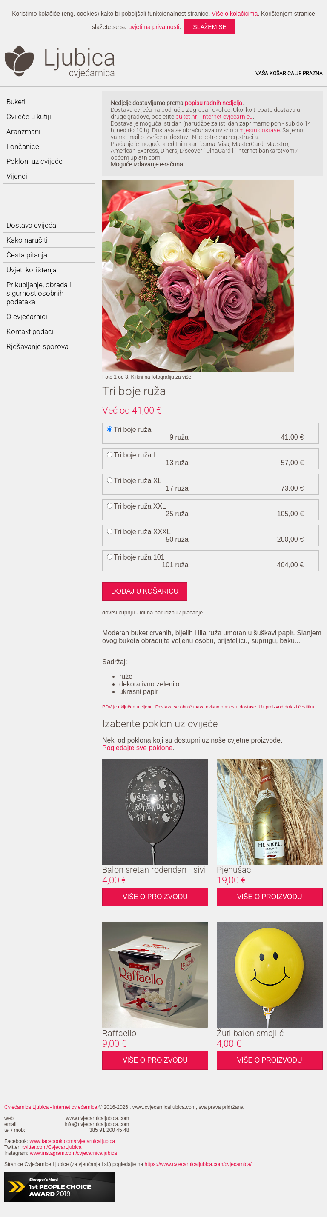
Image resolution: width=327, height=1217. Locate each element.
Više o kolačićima (235, 13)
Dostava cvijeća (31, 225)
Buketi (16, 101)
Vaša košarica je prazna (289, 74)
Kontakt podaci (30, 331)
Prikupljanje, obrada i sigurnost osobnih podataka (38, 293)
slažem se (210, 26)
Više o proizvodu (155, 896)
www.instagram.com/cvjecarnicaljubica (73, 1153)
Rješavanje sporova (37, 346)
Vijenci (16, 176)
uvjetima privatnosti (154, 26)
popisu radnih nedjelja (213, 103)
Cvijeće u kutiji (28, 116)
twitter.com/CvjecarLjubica (51, 1147)
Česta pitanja (26, 255)
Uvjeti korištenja (31, 270)
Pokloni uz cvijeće (34, 161)
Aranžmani (23, 131)
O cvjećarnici (26, 316)
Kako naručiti (27, 240)
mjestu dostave (259, 130)
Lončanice (22, 146)
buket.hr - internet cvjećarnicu (214, 116)
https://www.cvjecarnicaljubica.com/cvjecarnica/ (198, 1164)
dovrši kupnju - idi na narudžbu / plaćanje (152, 612)
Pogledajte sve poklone (137, 747)
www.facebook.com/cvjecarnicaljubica (72, 1141)
